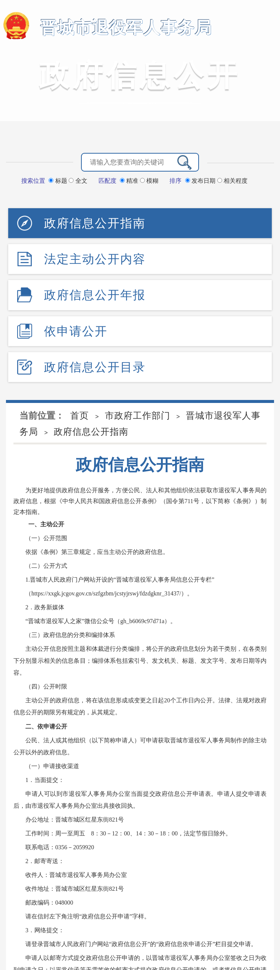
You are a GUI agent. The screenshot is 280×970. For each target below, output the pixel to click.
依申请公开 (76, 331)
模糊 (149, 181)
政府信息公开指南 (95, 223)
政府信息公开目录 (95, 367)
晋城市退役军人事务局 (126, 27)
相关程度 (232, 181)
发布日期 (201, 181)
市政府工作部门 (137, 415)
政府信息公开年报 (95, 295)
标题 (59, 181)
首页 (79, 415)
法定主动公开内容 (95, 259)
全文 (78, 181)
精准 (130, 181)
